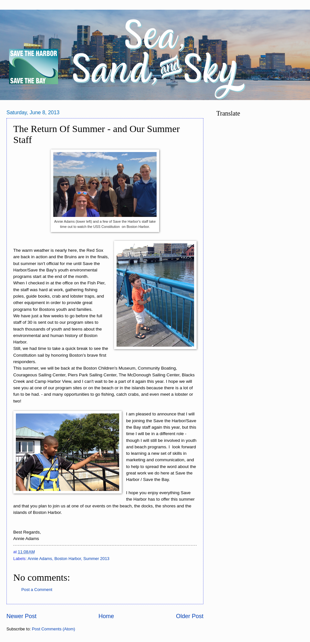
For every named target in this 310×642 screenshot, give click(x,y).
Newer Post (21, 616)
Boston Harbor (67, 558)
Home (106, 616)
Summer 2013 (96, 558)
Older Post (189, 616)
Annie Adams (39, 558)
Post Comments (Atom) (53, 629)
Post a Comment (36, 589)
